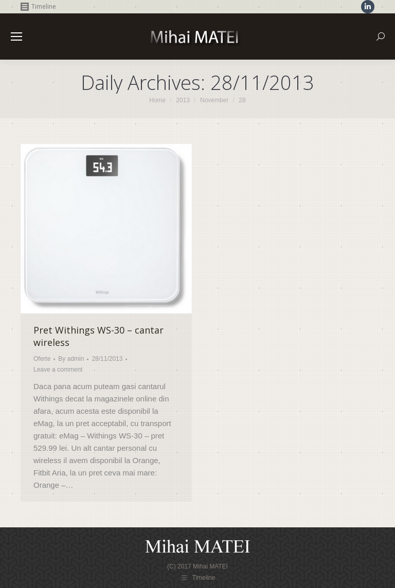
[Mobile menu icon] (16, 36)
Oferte (41, 358)
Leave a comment (57, 369)
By (71, 358)
